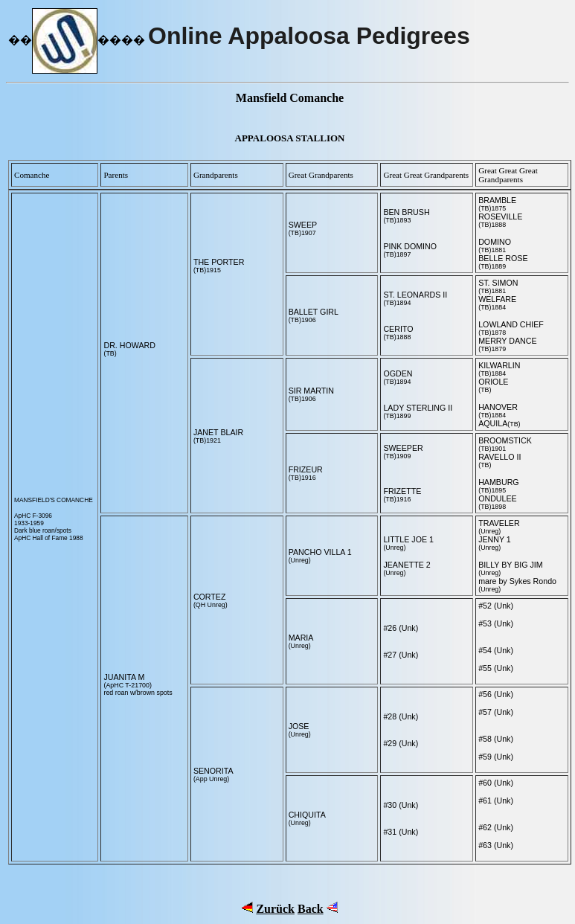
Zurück (275, 908)
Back (311, 908)
